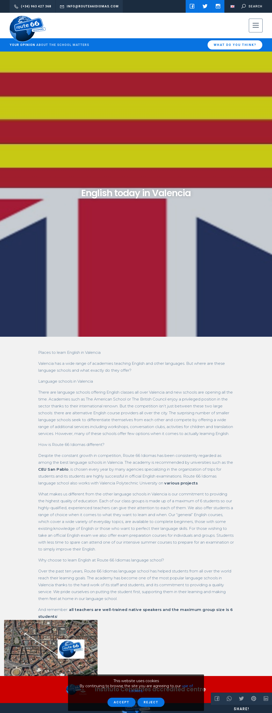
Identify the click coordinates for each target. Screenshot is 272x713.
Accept (121, 702)
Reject (151, 702)
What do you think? (235, 45)
